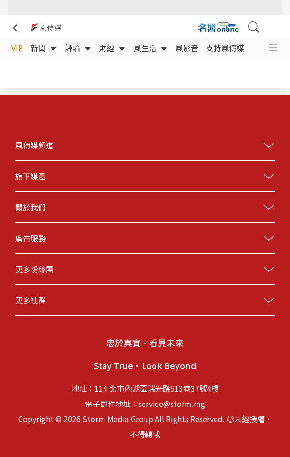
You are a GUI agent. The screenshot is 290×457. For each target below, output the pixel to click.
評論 (78, 47)
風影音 (187, 47)
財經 (112, 47)
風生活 (151, 47)
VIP (17, 47)
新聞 (44, 47)
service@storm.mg (171, 403)
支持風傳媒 (225, 47)
